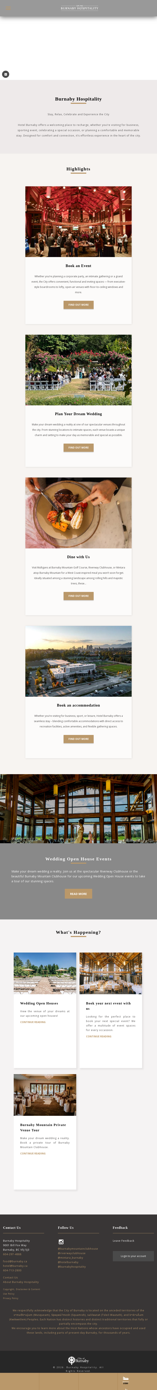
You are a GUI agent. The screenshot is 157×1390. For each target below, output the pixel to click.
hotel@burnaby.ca (15, 1266)
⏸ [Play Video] (5, 74)
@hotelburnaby (68, 1262)
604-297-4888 (12, 1254)
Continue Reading (33, 1022)
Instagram (61, 1242)
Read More (78, 894)
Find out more (78, 304)
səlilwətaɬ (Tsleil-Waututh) (104, 1315)
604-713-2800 (12, 1270)
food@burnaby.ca (15, 1261)
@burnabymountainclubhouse (78, 1248)
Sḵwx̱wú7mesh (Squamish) (68, 1315)
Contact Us (10, 1277)
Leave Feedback (123, 1240)
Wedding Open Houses (39, 1003)
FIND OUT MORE (78, 739)
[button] (8, 8)
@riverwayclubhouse (72, 1253)
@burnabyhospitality (72, 1266)
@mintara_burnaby (70, 1257)
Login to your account (133, 1256)
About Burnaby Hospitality (21, 1282)
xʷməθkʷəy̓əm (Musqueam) (32, 1315)
